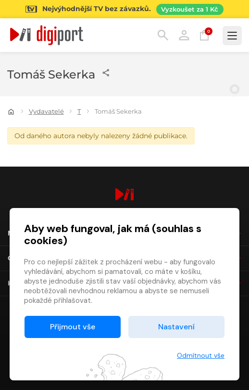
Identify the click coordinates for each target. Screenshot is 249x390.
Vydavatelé (46, 111)
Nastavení (176, 327)
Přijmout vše (72, 327)
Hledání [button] (163, 35)
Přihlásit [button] (184, 35)
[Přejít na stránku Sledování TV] (124, 9)
